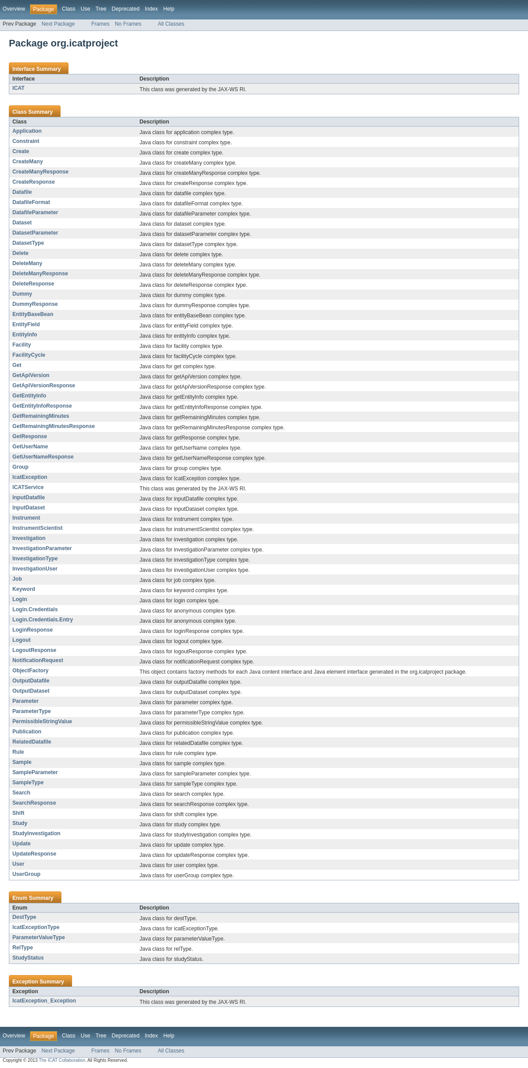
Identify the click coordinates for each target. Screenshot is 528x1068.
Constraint (25, 141)
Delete (20, 253)
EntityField (26, 324)
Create (20, 151)
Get (16, 365)
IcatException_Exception (44, 1001)
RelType (22, 948)
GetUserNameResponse (43, 457)
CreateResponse (33, 182)
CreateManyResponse (40, 172)
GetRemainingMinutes (40, 416)
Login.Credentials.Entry (42, 620)
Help (168, 9)
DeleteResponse (33, 284)
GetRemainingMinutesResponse (53, 426)
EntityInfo (24, 335)
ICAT (18, 88)
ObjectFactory (30, 670)
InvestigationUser (34, 569)
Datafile (22, 192)
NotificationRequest (37, 660)
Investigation (29, 538)
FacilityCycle (28, 355)
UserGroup (26, 874)
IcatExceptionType (36, 927)
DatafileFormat (31, 202)
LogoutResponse (34, 650)
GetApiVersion (31, 375)
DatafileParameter (35, 212)
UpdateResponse (34, 854)
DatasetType (28, 243)
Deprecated (126, 9)
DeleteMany (27, 263)
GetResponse (29, 436)
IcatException (29, 477)
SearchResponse (34, 803)
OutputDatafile (31, 681)
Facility (21, 345)
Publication (27, 732)
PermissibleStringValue (42, 721)
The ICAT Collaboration (62, 1060)
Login (19, 599)
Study (19, 823)
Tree (101, 9)
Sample (21, 762)
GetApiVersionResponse (43, 385)
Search (21, 793)
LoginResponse (32, 630)
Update (21, 844)
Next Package (58, 24)
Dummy (22, 294)
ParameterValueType (38, 937)
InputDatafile (28, 497)
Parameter (25, 701)
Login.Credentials (35, 609)
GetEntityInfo (29, 396)
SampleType (28, 782)
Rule (18, 752)
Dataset (22, 223)
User (18, 864)
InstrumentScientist (37, 528)
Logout (21, 640)
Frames (100, 24)
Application (27, 131)
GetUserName (30, 446)
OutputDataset (31, 691)
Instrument (26, 518)
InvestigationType (34, 558)
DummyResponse (35, 304)
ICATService (28, 487)
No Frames (128, 24)
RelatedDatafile (31, 742)
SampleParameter (35, 772)
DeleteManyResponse (40, 273)
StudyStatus (28, 958)
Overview (14, 9)
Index (151, 9)
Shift (18, 813)
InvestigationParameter (42, 548)
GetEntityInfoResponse (42, 406)
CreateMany (27, 161)
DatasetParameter (35, 233)
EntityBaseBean (33, 314)
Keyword (23, 589)
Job (17, 579)
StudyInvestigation (36, 833)
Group (20, 467)
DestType (24, 917)
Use (85, 9)
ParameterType (31, 711)
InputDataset (28, 508)
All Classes (171, 24)
